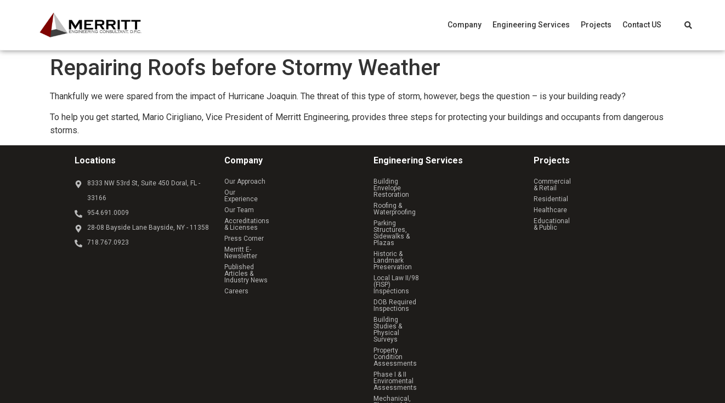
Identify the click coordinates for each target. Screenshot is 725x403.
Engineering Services (531, 24)
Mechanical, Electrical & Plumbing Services (438, 280)
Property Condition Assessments (423, 258)
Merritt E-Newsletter (254, 236)
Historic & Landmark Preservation (423, 214)
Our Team (239, 203)
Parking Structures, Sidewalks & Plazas (432, 203)
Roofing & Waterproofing (409, 192)
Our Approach (244, 181)
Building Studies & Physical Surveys (427, 247)
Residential (551, 192)
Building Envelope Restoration (419, 181)
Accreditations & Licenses (264, 214)
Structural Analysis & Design (416, 302)
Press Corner (244, 225)
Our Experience (247, 192)
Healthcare (550, 203)
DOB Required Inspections (413, 236)
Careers (236, 258)
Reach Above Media (342, 333)
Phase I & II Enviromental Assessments (433, 269)
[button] (464, 25)
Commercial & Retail (565, 181)
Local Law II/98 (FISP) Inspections (424, 225)
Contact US (641, 24)
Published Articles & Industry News (277, 247)
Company (465, 24)
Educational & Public (564, 214)
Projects (596, 24)
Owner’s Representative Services (423, 291)
